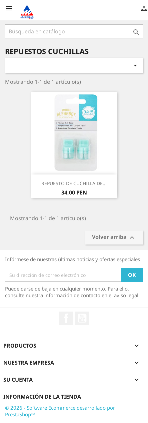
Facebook (66, 318)
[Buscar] (74, 31)
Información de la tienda (42, 396)
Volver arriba (114, 238)
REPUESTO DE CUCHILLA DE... (74, 183)
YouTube (82, 318)
